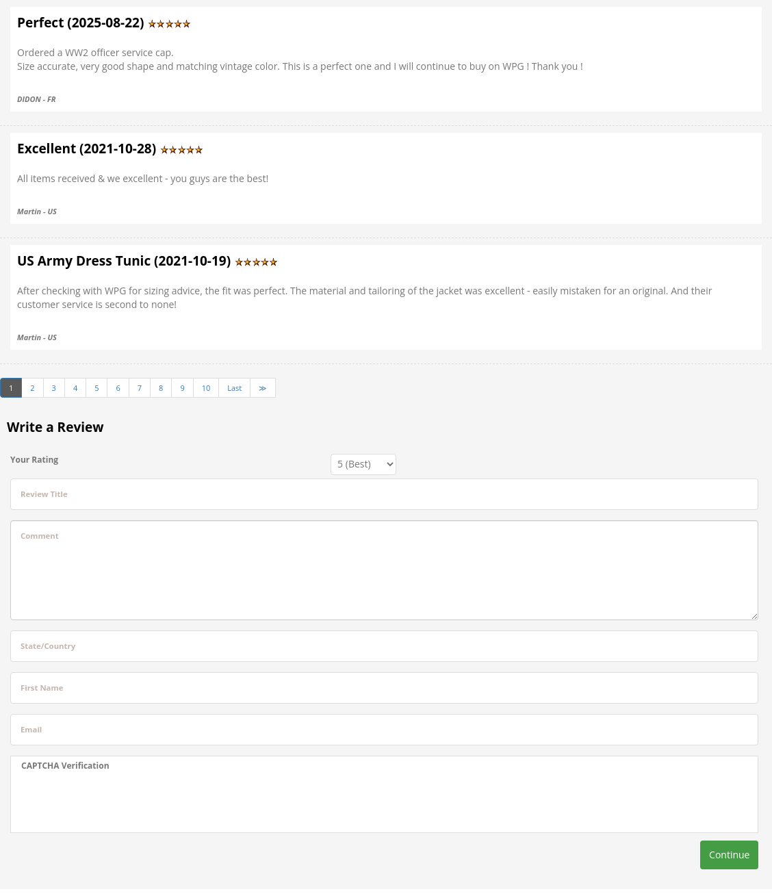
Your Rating (34, 459)
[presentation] (125, 802)
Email (31, 729)
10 (206, 388)
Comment (40, 535)
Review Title (44, 494)
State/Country (48, 646)
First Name (42, 687)
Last (234, 388)
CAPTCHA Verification (65, 765)
